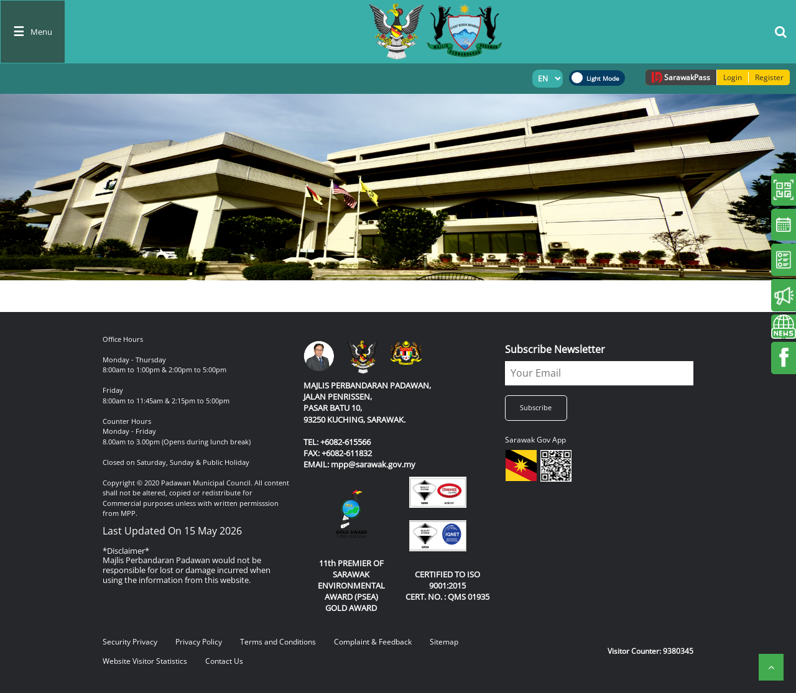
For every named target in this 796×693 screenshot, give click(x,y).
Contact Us (224, 661)
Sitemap (444, 641)
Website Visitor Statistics (145, 661)
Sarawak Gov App (535, 439)
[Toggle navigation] (33, 32)
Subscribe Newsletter (555, 349)
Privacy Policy (198, 641)
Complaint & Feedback (373, 641)
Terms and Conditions (278, 641)
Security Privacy (130, 641)
